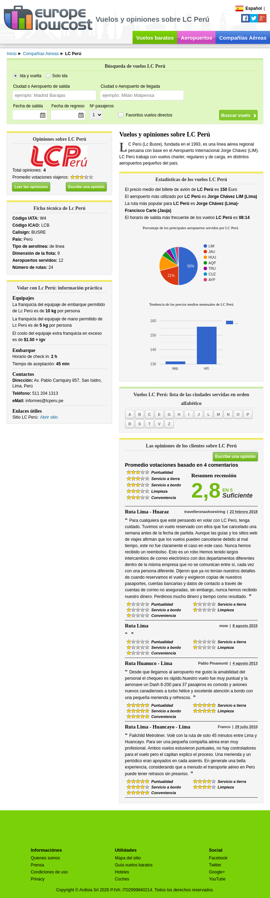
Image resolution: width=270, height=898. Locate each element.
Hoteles (122, 872)
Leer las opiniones (31, 187)
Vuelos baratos (155, 38)
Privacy (37, 879)
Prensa (37, 865)
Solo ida (60, 75)
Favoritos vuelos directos (149, 115)
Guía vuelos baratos (134, 865)
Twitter (215, 865)
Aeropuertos (196, 38)
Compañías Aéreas (242, 38)
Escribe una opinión (86, 187)
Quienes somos (45, 858)
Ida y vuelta (30, 75)
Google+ (217, 872)
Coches (122, 879)
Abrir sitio (49, 417)
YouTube (217, 879)
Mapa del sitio (128, 858)
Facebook (218, 858)
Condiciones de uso (49, 872)
